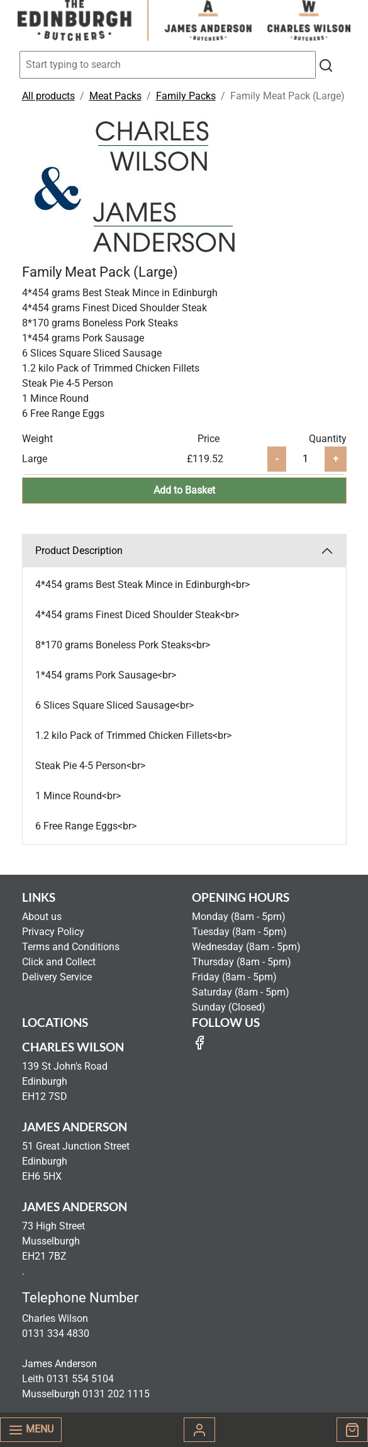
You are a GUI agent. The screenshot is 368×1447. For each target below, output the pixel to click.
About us (42, 917)
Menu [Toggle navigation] (30, 1430)
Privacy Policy (53, 932)
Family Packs (186, 96)
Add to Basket (184, 490)
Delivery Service (57, 977)
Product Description (79, 551)
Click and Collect (59, 962)
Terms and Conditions (71, 947)
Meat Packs (115, 96)
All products (48, 96)
